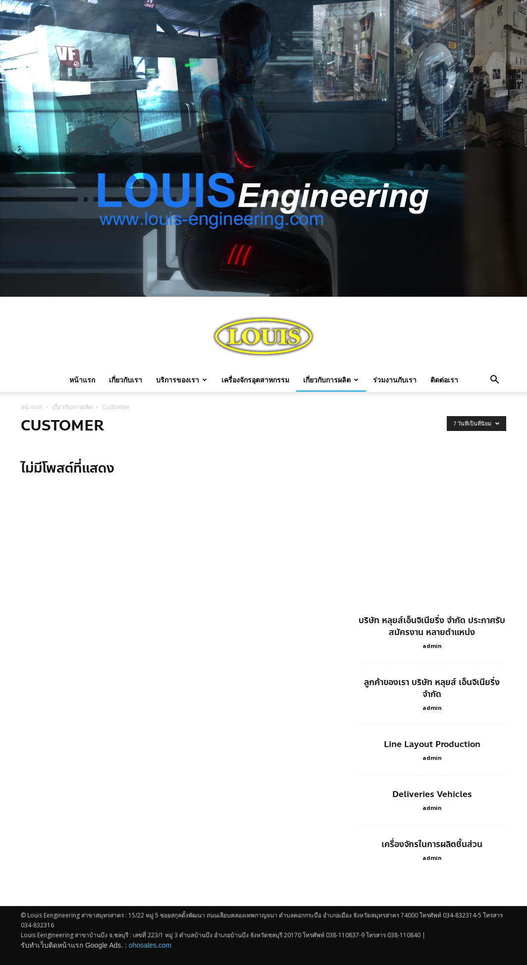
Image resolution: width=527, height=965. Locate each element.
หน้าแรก (82, 379)
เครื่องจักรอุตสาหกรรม (255, 379)
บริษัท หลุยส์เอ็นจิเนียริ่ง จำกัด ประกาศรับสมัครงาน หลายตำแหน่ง (432, 626)
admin (432, 645)
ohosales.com (150, 945)
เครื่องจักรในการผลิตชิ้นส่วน (431, 844)
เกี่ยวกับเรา (125, 379)
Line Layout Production (432, 744)
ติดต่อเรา (444, 379)
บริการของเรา (181, 379)
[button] (494, 380)
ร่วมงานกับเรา (395, 379)
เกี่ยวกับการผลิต (331, 379)
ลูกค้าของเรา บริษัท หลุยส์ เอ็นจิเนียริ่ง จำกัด (432, 688)
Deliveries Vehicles (432, 794)
